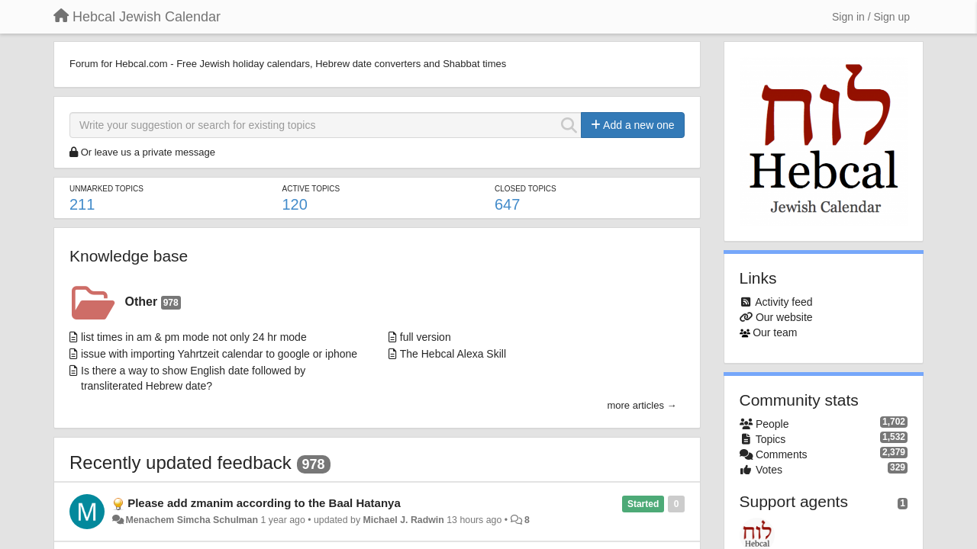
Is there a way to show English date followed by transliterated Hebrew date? (193, 378)
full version (425, 337)
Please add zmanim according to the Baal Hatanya (264, 502)
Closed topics (525, 189)
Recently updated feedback (180, 462)
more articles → (641, 405)
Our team (775, 332)
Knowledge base (128, 256)
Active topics (311, 189)
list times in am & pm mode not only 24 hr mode (194, 337)
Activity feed (783, 302)
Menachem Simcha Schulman (191, 520)
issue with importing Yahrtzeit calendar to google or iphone (219, 354)
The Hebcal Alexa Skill (453, 354)
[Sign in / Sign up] (871, 17)
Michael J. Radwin (403, 520)
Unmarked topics (106, 189)
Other (153, 302)
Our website (784, 317)
